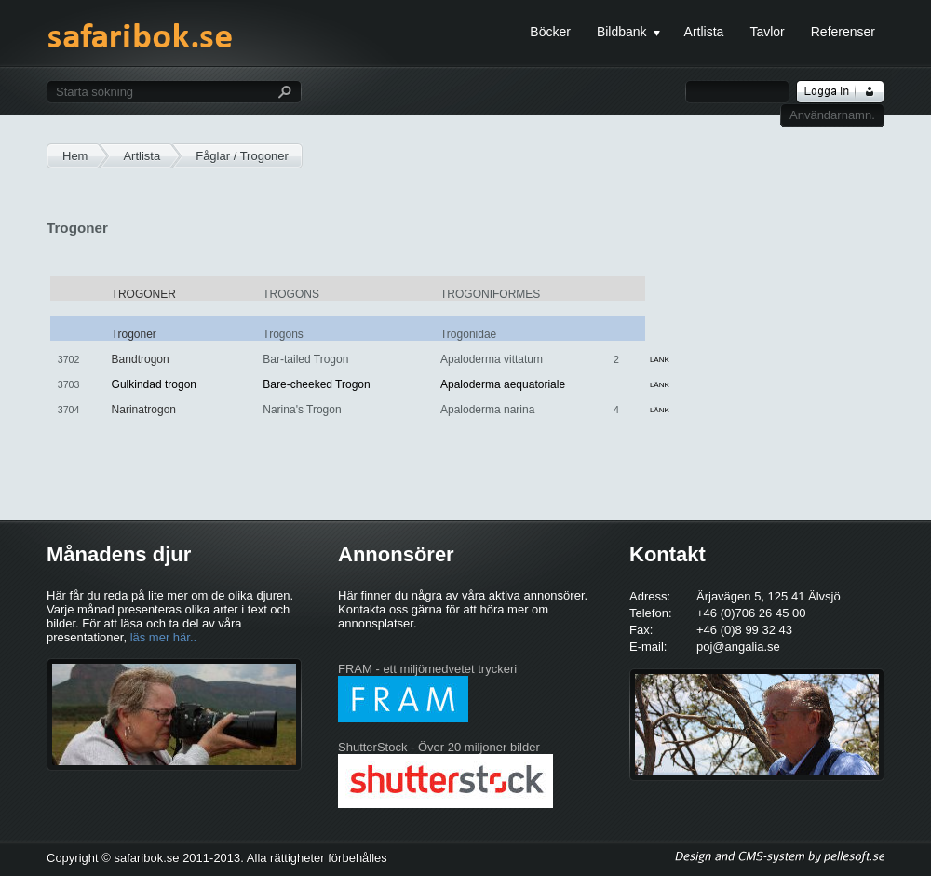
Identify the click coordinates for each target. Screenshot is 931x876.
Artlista (141, 156)
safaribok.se (140, 44)
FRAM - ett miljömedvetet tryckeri (427, 669)
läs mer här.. (163, 637)
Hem (75, 156)
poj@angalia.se (738, 647)
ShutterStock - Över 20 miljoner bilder (439, 747)
